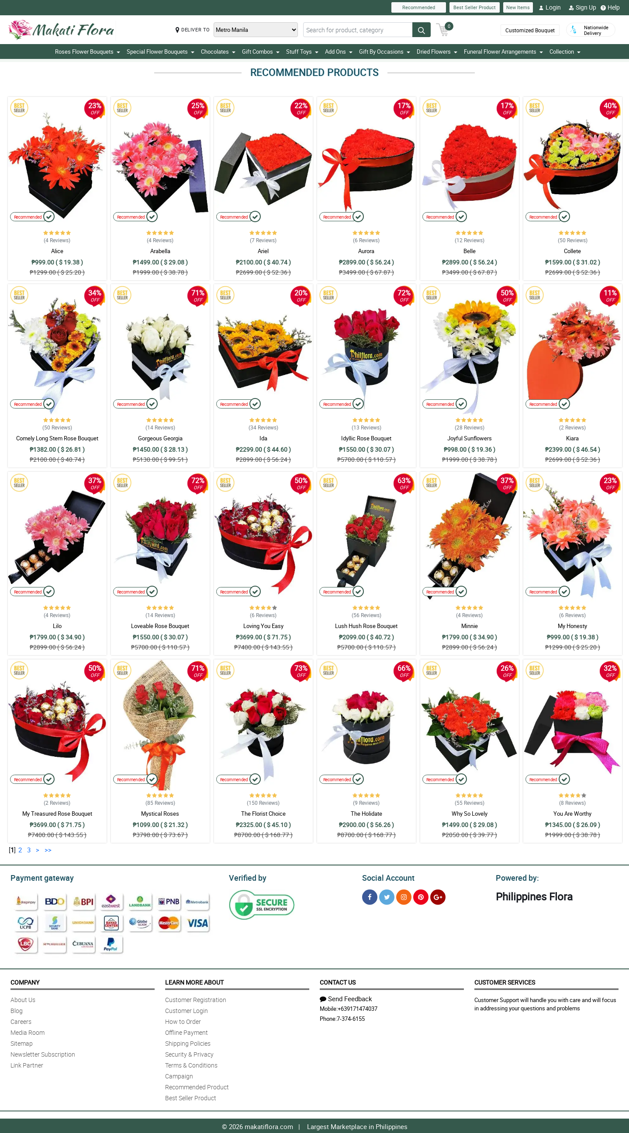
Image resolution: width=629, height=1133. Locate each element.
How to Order (183, 1020)
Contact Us (338, 981)
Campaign (179, 1075)
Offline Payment (186, 1031)
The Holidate (366, 813)
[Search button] (421, 29)
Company (24, 981)
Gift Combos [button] (261, 51)
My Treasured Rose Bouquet (57, 813)
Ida (263, 438)
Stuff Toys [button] (302, 51)
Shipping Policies (188, 1042)
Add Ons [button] (339, 51)
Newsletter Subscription (42, 1053)
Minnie (469, 626)
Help (610, 7)
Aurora (366, 251)
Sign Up (582, 7)
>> (48, 849)
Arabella (160, 251)
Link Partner (26, 1064)
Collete (572, 251)
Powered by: (515, 876)
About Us (22, 998)
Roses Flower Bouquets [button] (87, 51)
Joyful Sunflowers (469, 438)
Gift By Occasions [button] (384, 51)
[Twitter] (386, 895)
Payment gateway (38, 876)
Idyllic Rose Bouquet (366, 438)
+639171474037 (357, 1007)
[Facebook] (369, 895)
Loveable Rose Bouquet (160, 626)
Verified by (246, 876)
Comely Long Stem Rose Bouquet (57, 438)
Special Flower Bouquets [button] (160, 51)
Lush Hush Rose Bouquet (366, 626)
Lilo (57, 626)
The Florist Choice (263, 813)
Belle (469, 251)
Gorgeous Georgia (160, 438)
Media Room (27, 1031)
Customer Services (504, 981)
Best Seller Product (474, 7)
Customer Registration (195, 998)
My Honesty (572, 626)
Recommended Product (197, 1086)
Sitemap (21, 1042)
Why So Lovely (469, 813)
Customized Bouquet (530, 30)
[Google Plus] (438, 895)
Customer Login (186, 1009)
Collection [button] (565, 51)
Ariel (263, 251)
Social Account (386, 876)
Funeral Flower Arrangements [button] (503, 51)
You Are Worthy (572, 813)
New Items (518, 7)
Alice (57, 251)
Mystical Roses (160, 813)
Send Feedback (346, 997)
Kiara (572, 438)
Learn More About (194, 981)
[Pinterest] (421, 895)
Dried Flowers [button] (437, 51)
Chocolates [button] (218, 51)
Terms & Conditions (191, 1064)
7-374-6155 (351, 1017)
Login (550, 7)
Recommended (418, 7)
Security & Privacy (189, 1053)
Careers (20, 1020)
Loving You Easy (263, 626)
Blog (16, 1009)
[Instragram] (403, 895)
